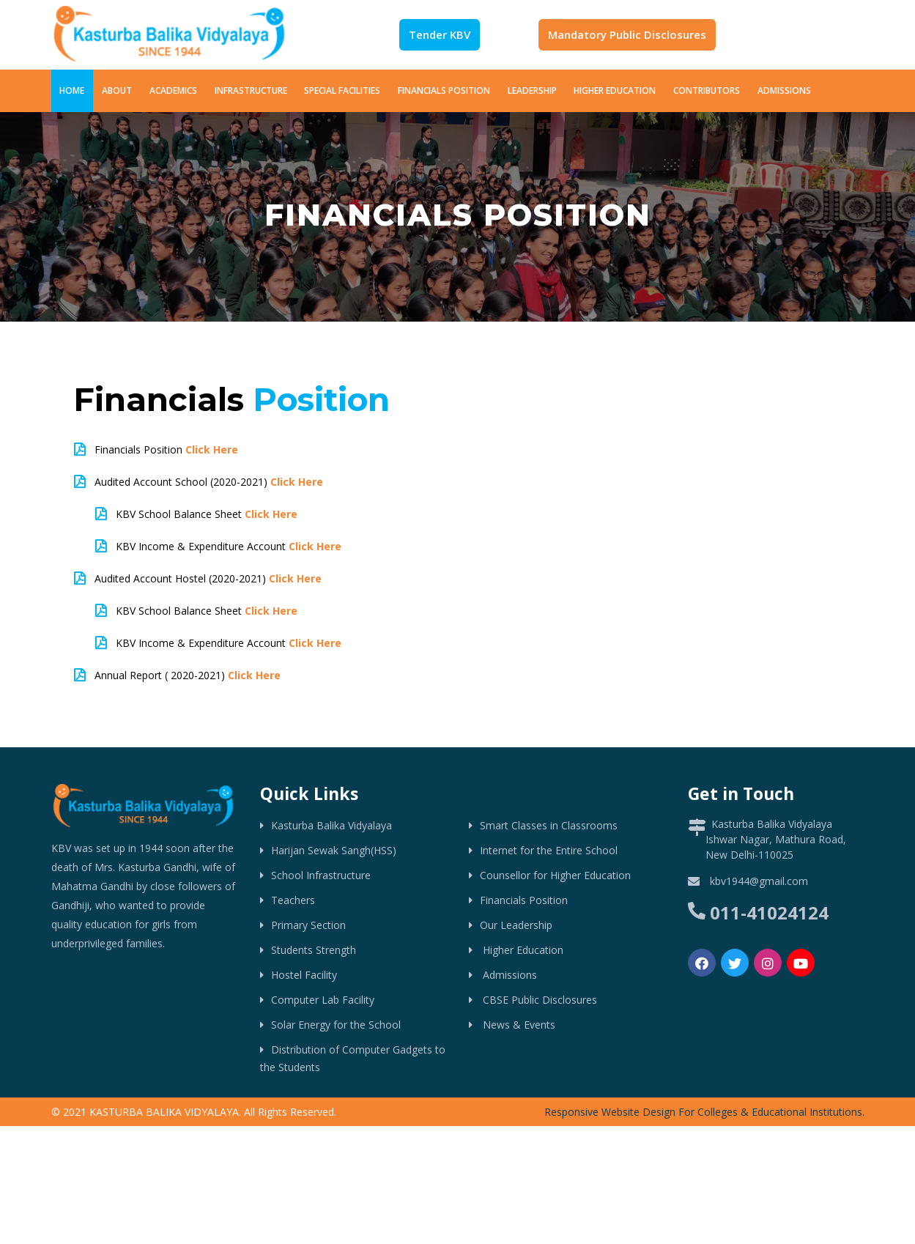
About (117, 90)
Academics (173, 90)
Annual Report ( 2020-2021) (188, 675)
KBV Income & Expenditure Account (228, 546)
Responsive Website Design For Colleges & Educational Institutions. (704, 1112)
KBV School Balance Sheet (206, 514)
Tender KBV (439, 34)
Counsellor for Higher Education (555, 875)
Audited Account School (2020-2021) (209, 482)
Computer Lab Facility (322, 1000)
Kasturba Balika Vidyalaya (331, 825)
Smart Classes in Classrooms (549, 825)
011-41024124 (769, 912)
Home (71, 90)
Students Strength (313, 950)
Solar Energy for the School (336, 1025)
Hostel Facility (304, 975)
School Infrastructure (321, 875)
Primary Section (308, 925)
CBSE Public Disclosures (538, 1000)
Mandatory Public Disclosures (627, 34)
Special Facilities (342, 90)
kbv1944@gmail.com (759, 881)
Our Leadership (516, 925)
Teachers (293, 900)
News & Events (517, 1025)
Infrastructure (251, 90)
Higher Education (615, 90)
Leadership (532, 90)
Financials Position (444, 90)
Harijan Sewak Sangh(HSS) (333, 850)
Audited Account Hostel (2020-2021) (208, 578)
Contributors (706, 90)
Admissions (784, 90)
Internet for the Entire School (549, 850)
